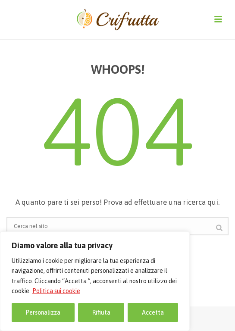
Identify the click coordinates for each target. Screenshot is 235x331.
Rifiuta (101, 312)
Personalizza (43, 312)
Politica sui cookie (56, 290)
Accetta (153, 312)
